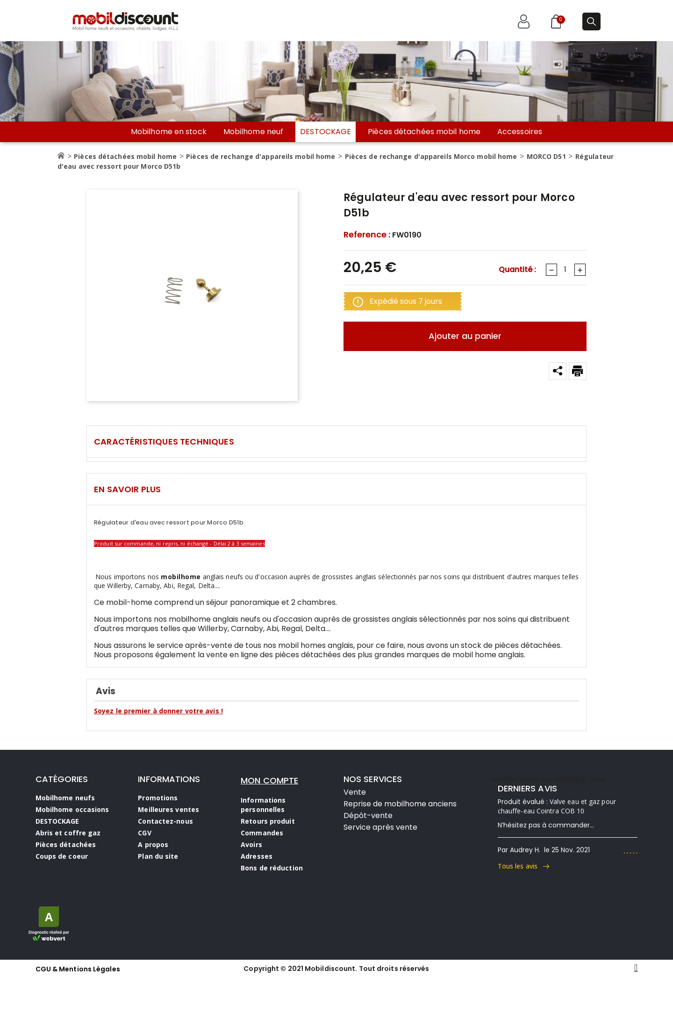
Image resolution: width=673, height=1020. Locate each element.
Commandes (262, 832)
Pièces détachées (66, 844)
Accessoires (519, 132)
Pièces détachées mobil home (424, 132)
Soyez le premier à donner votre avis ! (158, 710)
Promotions (158, 797)
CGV (144, 832)
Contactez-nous (165, 821)
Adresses (256, 856)
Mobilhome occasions (72, 809)
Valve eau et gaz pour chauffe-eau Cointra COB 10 (557, 806)
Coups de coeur (62, 856)
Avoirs (251, 844)
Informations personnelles (263, 805)
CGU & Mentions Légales (78, 969)
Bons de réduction (272, 867)
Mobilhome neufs (65, 797)
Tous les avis (524, 866)
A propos (153, 844)
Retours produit (268, 821)
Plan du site (158, 856)
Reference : (367, 234)
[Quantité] (565, 270)
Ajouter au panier (465, 336)
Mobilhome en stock (169, 132)
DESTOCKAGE (325, 131)
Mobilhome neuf (253, 132)
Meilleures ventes (168, 809)
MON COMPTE (269, 780)
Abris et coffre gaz (68, 832)
